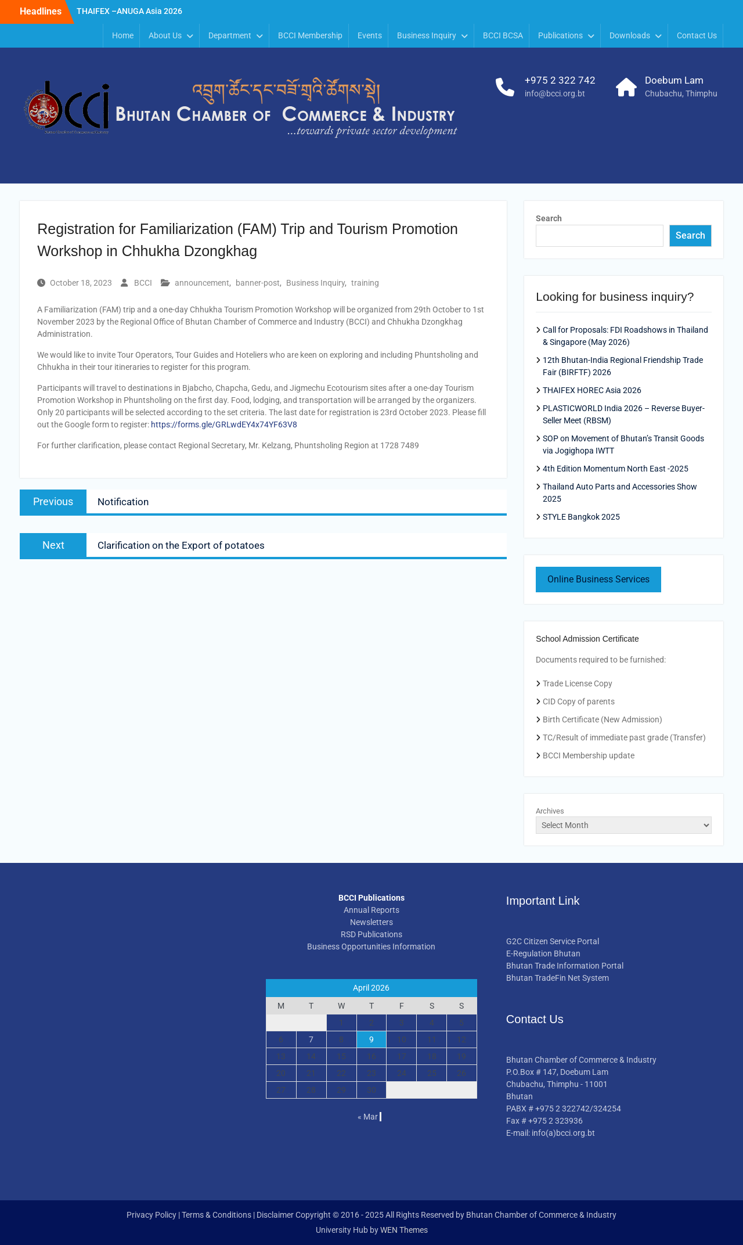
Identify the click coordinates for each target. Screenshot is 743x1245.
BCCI (143, 282)
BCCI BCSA (503, 35)
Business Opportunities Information (371, 946)
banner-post (258, 282)
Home (123, 35)
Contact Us (697, 35)
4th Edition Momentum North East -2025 (615, 468)
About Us (165, 35)
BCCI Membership (310, 35)
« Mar (368, 1116)
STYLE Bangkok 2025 (581, 516)
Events (370, 35)
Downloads (629, 35)
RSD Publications (371, 934)
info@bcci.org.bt (555, 93)
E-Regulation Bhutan (543, 953)
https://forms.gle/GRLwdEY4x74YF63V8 (224, 424)
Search (549, 218)
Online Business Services (598, 579)
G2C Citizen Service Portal (552, 941)
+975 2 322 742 (560, 80)
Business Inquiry (426, 35)
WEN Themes (404, 1230)
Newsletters (371, 922)
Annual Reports (371, 910)
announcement (202, 282)
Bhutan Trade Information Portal (564, 965)
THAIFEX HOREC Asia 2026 (592, 390)
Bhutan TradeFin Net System (557, 978)
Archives (550, 811)
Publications (560, 35)
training (365, 282)
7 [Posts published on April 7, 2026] (311, 1039)
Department (229, 35)
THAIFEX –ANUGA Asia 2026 (129, 11)
